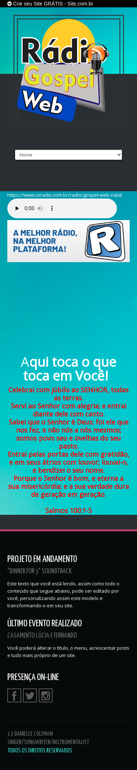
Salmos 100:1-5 (68, 510)
